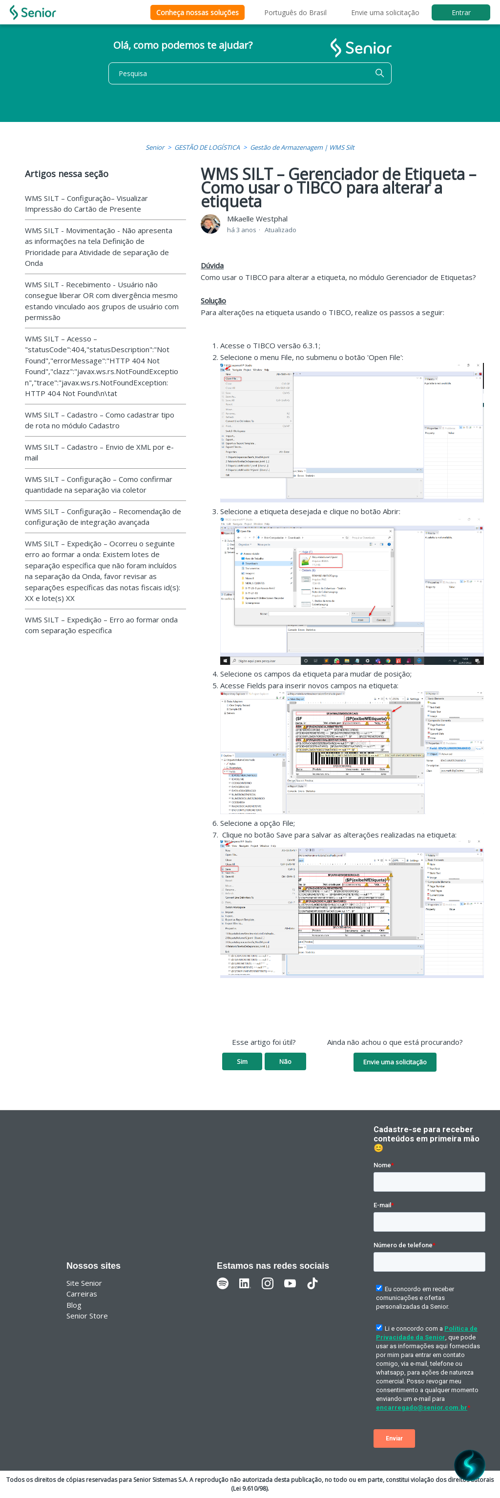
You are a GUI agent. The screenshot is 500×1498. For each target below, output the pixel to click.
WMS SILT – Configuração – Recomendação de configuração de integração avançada (103, 516)
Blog (74, 1305)
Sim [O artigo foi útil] (242, 1061)
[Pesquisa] (250, 73)
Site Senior (84, 1283)
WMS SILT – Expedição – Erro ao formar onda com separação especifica (101, 625)
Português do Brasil (295, 12)
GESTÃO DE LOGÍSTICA (207, 147)
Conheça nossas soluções (197, 12)
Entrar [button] (461, 12)
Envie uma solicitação (385, 12)
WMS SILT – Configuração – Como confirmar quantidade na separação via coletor (98, 484)
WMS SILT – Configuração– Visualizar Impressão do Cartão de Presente (86, 203)
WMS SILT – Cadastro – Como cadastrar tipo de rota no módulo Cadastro (99, 420)
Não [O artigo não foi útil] (285, 1061)
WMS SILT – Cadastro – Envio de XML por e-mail (99, 452)
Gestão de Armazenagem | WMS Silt (302, 147)
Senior (155, 147)
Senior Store (87, 1315)
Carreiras (81, 1293)
